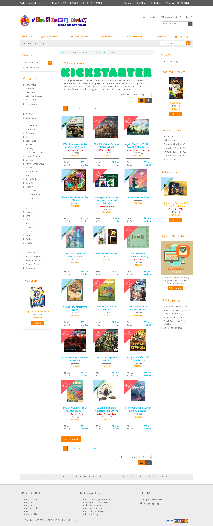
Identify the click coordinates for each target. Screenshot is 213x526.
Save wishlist (84, 163)
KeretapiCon (31, 208)
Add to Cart (67, 163)
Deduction (30, 129)
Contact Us (155, 2)
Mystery (29, 160)
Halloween (31, 231)
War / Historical (33, 194)
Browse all (31, 268)
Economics (31, 140)
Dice (28, 136)
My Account (167, 17)
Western (29, 198)
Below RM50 (170, 140)
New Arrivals (31, 84)
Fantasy (29, 148)
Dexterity (30, 133)
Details (37, 322)
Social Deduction (34, 179)
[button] (25, 307)
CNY (28, 219)
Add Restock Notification (175, 306)
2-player (29, 113)
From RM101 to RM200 (175, 148)
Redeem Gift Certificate (175, 317)
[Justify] (148, 100)
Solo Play (30, 183)
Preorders (30, 88)
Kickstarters (31, 92)
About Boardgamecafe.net (97, 499)
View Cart (179, 17)
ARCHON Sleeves (34, 96)
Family (29, 144)
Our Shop (141, 2)
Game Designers (33, 256)
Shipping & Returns (173, 327)
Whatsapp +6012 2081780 (178, 2)
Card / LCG (31, 117)
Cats (28, 215)
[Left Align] (141, 100)
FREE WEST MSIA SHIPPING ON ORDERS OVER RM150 (76, 2)
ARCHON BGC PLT (54, 520)
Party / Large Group (35, 163)
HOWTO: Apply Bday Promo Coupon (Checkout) (177, 312)
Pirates (29, 238)
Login (40, 2)
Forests (29, 227)
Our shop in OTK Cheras (96, 502)
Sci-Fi (28, 175)
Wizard (29, 242)
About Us (128, 2)
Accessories (31, 104)
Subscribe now (175, 288)
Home (64, 52)
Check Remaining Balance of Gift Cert (176, 322)
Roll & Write (31, 171)
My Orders (31, 505)
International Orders (94, 508)
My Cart (30, 502)
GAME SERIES (108, 36)
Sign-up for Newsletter (151, 499)
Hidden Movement (34, 152)
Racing (29, 167)
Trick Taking (31, 190)
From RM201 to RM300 (175, 151)
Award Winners (33, 260)
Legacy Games (33, 156)
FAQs (28, 511)
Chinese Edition (33, 264)
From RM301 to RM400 (175, 155)
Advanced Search (31, 67)
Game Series (32, 252)
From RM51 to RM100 (174, 144)
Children (29, 121)
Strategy (29, 186)
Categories (75, 52)
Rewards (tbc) (32, 508)
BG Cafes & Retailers (95, 511)
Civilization (31, 212)
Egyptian (30, 223)
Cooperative (31, 125)
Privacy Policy (91, 514)
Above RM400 (170, 159)
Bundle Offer (32, 100)
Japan (28, 235)
